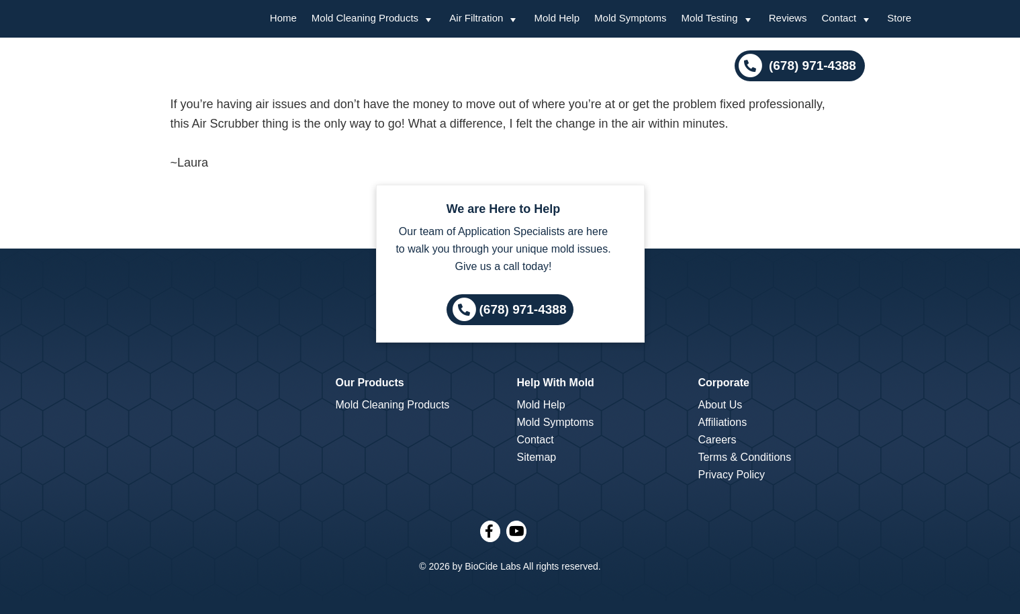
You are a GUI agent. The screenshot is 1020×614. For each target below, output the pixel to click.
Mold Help (541, 404)
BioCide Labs (492, 566)
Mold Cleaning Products (393, 404)
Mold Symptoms (555, 422)
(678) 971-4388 (811, 65)
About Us (720, 404)
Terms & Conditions (745, 457)
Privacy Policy (732, 474)
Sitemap (537, 457)
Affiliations (722, 422)
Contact (535, 439)
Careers (717, 439)
